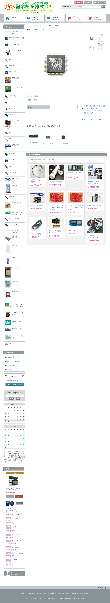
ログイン (88, 2)
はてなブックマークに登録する (93, 119)
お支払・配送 (34, 18)
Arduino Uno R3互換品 (36, 205)
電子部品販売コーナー (96, 18)
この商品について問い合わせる (93, 110)
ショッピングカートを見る (14, 385)
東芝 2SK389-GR (17, 553)
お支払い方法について (12, 357)
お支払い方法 (31, 593)
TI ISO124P (16, 547)
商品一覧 (8, 369)
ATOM (14, 574)
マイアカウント (99, 2)
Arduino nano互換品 (35, 234)
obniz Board (71, 230)
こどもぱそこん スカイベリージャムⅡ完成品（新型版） (75, 207)
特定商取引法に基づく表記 (56, 593)
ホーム (14, 18)
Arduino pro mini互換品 (94, 205)
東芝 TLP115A (16, 535)
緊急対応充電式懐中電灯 (56, 181)
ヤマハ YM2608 (33, 143)
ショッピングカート (76, 18)
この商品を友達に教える (91, 108)
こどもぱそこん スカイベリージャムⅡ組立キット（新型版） (56, 207)
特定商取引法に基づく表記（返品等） (95, 106)
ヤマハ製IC (41, 25)
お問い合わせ (55, 18)
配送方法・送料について (13, 361)
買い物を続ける (88, 113)
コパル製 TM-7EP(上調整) (9, 510)
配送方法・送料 (41, 593)
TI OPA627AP (16, 541)
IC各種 (35, 25)
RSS (12, 572)
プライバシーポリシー (72, 593)
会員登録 (78, 2)
